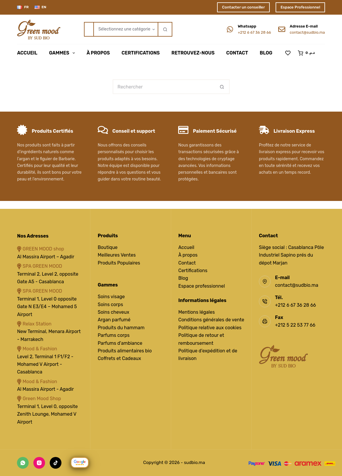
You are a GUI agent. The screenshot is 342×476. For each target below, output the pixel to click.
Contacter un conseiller (243, 7)
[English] (40, 7)
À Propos (98, 53)
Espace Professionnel (300, 7)
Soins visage (111, 296)
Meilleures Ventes (117, 255)
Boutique (108, 247)
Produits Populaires (119, 263)
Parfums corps (114, 335)
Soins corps (110, 304)
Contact (237, 53)
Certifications (140, 53)
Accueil (27, 53)
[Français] (23, 7)
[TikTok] (55, 463)
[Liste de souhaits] (288, 53)
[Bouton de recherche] (165, 29)
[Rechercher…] (88, 29)
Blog (266, 53)
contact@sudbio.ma (307, 32)
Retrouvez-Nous (192, 53)
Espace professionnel (201, 286)
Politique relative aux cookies (210, 327)
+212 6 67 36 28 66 (254, 32)
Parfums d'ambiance (120, 343)
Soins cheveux (113, 312)
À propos (188, 255)
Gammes (63, 53)
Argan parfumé (114, 320)
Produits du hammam (121, 327)
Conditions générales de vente (211, 320)
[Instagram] (39, 463)
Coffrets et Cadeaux (119, 358)
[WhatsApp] (23, 463)
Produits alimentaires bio (125, 351)
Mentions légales (196, 312)
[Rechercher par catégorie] (125, 29)
